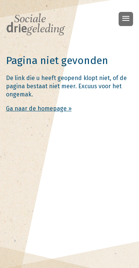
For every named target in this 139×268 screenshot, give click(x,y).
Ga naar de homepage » (39, 108)
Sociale (35, 24)
